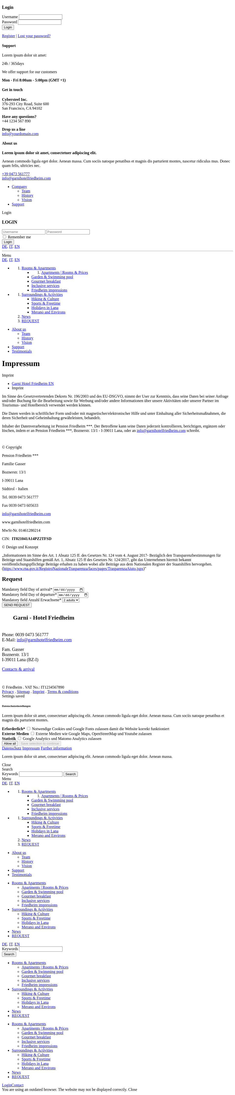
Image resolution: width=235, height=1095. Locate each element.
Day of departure (30, 596)
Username (10, 17)
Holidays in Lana (35, 924)
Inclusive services (36, 902)
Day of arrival (27, 590)
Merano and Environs (39, 928)
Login (8, 27)
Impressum (31, 749)
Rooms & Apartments (29, 884)
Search (9, 955)
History (27, 195)
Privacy (8, 693)
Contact (17, 1086)
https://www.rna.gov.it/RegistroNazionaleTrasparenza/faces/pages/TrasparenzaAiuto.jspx (73, 568)
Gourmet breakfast (36, 897)
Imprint (38, 693)
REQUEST (20, 937)
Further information (56, 749)
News (16, 933)
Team (26, 191)
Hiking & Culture (35, 915)
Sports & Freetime (36, 919)
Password (9, 22)
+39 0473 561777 (16, 174)
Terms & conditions (62, 693)
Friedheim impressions (39, 906)
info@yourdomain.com (20, 134)
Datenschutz (11, 749)
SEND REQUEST (17, 606)
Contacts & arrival (18, 670)
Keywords (10, 775)
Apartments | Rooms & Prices (45, 889)
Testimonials (22, 351)
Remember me (19, 237)
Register (8, 36)
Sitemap (23, 693)
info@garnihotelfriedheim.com (26, 178)
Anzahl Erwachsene (32, 601)
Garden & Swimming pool (42, 893)
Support (18, 204)
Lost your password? (34, 36)
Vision (27, 200)
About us (19, 329)
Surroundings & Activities (32, 911)
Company (19, 186)
